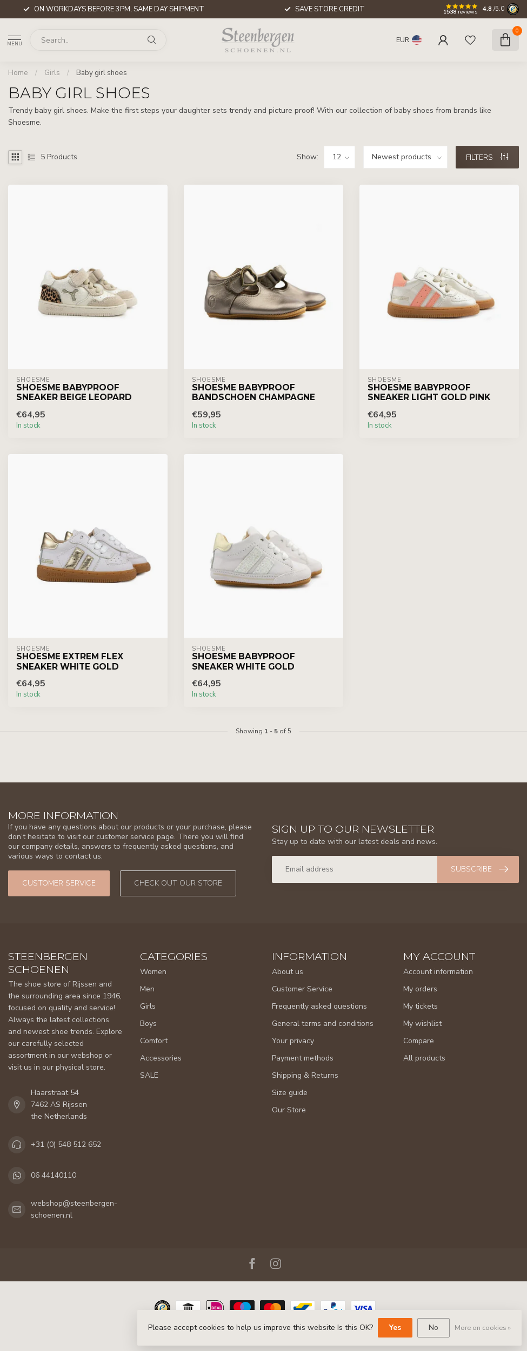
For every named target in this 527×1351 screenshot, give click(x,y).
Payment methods (302, 1058)
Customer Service (302, 989)
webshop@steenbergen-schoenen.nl (74, 1209)
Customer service (59, 883)
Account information (438, 972)
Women (153, 972)
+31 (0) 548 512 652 (66, 1144)
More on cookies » (483, 1327)
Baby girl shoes (101, 73)
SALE (149, 1075)
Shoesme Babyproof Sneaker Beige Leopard (74, 392)
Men (147, 989)
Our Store (289, 1110)
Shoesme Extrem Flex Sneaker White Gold (69, 661)
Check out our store (178, 883)
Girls (52, 73)
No (433, 1327)
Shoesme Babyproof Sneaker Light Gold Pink (429, 392)
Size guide (290, 1092)
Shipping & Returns (305, 1075)
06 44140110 (53, 1175)
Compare (418, 1041)
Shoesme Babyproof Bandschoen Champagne (253, 392)
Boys (148, 1023)
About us (287, 972)
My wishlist (422, 1023)
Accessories (161, 1058)
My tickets (420, 1006)
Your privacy (293, 1041)
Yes (395, 1327)
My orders (420, 989)
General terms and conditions (322, 1023)
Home (18, 73)
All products (424, 1058)
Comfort (154, 1041)
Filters (487, 157)
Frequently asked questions (319, 1006)
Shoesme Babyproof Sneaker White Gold (243, 661)
